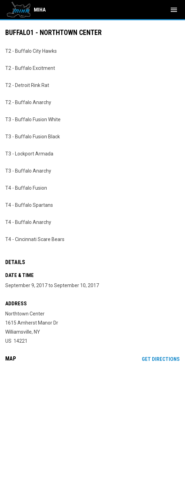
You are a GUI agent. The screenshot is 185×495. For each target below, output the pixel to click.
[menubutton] (174, 10)
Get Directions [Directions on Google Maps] (161, 359)
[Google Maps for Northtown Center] (92, 421)
